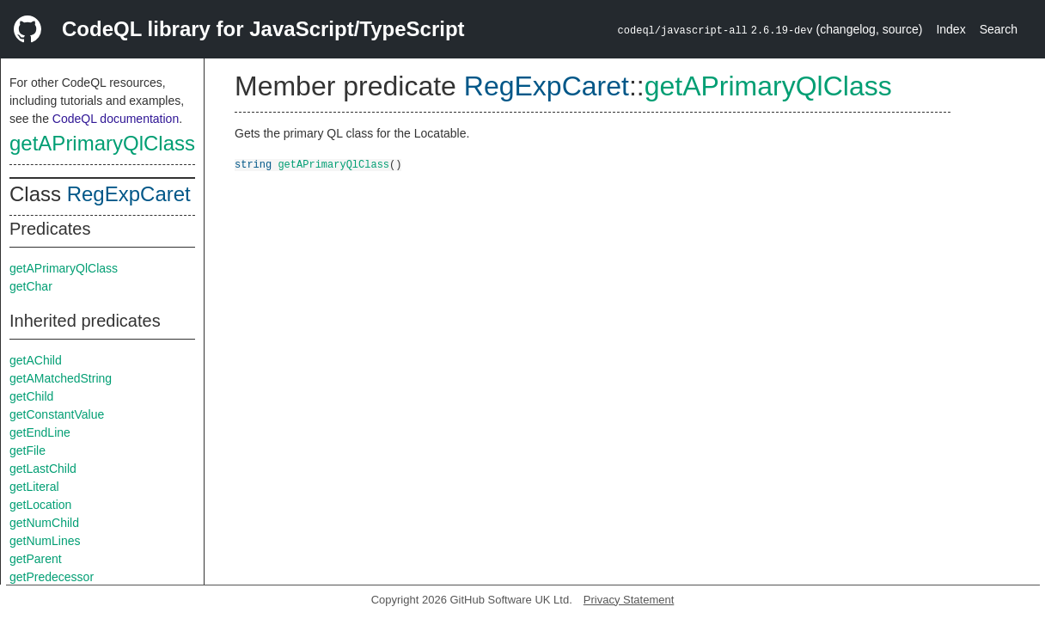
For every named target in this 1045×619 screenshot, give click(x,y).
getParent (35, 559)
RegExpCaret (129, 193)
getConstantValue (56, 414)
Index (950, 29)
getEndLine (39, 432)
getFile (27, 450)
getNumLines (45, 541)
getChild (31, 396)
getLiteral (34, 486)
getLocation (40, 505)
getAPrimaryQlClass (102, 143)
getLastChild (42, 468)
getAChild (35, 360)
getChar (30, 286)
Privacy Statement (629, 599)
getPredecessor (51, 577)
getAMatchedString (60, 378)
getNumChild (44, 523)
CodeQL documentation (115, 119)
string (253, 163)
